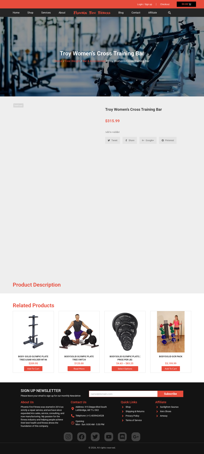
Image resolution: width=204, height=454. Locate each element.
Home (16, 12)
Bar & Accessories (94, 61)
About (62, 12)
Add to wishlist (112, 132)
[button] (169, 12)
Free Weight (72, 61)
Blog (121, 12)
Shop (30, 12)
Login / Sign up (144, 4)
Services (46, 12)
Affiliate (152, 12)
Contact (135, 12)
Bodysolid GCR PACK (170, 356)
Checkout (165, 4)
